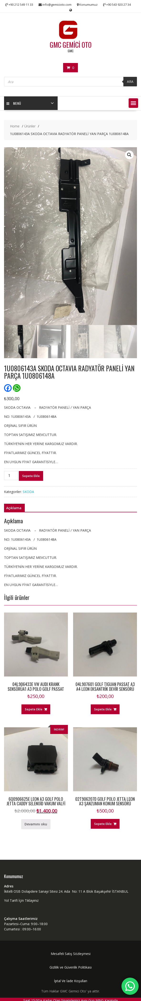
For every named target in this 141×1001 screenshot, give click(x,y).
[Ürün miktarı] (11, 475)
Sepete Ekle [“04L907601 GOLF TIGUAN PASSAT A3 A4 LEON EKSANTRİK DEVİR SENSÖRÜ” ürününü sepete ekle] (103, 709)
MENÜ (13, 103)
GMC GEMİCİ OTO (70, 45)
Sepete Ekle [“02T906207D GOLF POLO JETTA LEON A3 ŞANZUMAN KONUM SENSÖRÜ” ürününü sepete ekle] (103, 824)
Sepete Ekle (31, 476)
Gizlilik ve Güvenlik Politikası (71, 967)
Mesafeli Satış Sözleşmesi (71, 953)
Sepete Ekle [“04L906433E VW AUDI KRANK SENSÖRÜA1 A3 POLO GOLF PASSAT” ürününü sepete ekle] (33, 709)
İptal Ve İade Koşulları (70, 981)
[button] (133, 103)
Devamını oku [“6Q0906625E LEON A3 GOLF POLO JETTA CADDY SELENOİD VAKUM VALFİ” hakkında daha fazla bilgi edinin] (36, 824)
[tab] (14, 508)
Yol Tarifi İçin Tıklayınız (21, 900)
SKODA (28, 491)
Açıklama (13, 508)
